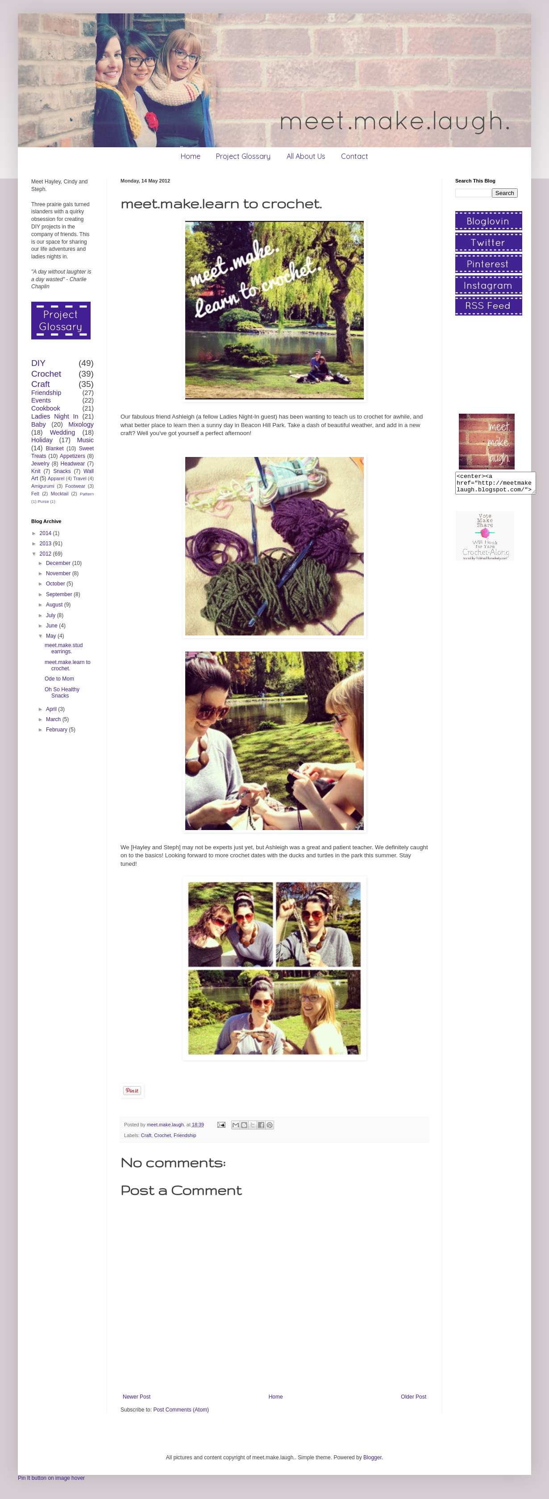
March (54, 719)
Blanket (55, 448)
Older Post (413, 1397)
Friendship (185, 1135)
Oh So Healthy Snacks (62, 692)
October (56, 584)
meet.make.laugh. (167, 1124)
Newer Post (136, 1397)
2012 (46, 554)
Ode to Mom (59, 679)
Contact (354, 156)
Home (190, 156)
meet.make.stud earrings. (64, 648)
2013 (46, 543)
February (57, 730)
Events (41, 400)
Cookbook (45, 408)
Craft (146, 1135)
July (51, 615)
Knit (36, 471)
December (59, 563)
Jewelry (40, 464)
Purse (43, 501)
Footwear (75, 486)
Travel (80, 478)
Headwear (73, 464)
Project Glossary (243, 156)
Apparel (56, 478)
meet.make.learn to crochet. (68, 665)
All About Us (306, 156)
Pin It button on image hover (51, 1478)
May (52, 636)
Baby (38, 424)
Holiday (42, 440)
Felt (35, 493)
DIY (38, 363)
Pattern (87, 493)
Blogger (372, 1457)
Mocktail (60, 493)
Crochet (162, 1135)
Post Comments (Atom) (181, 1410)
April (52, 709)
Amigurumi (42, 486)
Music (85, 440)
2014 (46, 533)
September (60, 594)
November (59, 573)
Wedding (62, 432)
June (52, 626)
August (55, 605)
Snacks (62, 471)
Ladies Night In (55, 416)
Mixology (81, 424)
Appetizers (72, 456)
